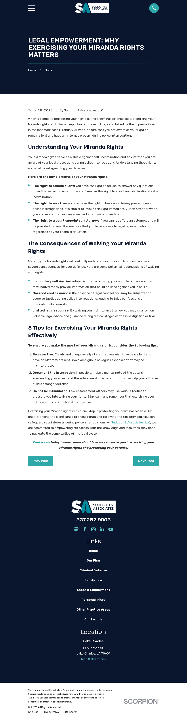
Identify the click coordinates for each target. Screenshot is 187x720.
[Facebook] (85, 529)
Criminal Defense (93, 570)
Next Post (146, 461)
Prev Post (41, 461)
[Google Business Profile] (76, 529)
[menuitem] (33, 712)
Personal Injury (93, 599)
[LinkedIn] (102, 529)
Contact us (41, 442)
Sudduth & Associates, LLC (130, 422)
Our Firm (93, 560)
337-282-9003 (93, 519)
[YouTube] (110, 529)
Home (93, 551)
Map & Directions (93, 659)
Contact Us (93, 619)
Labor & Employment (93, 590)
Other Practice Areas (93, 609)
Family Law (93, 580)
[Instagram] (93, 529)
